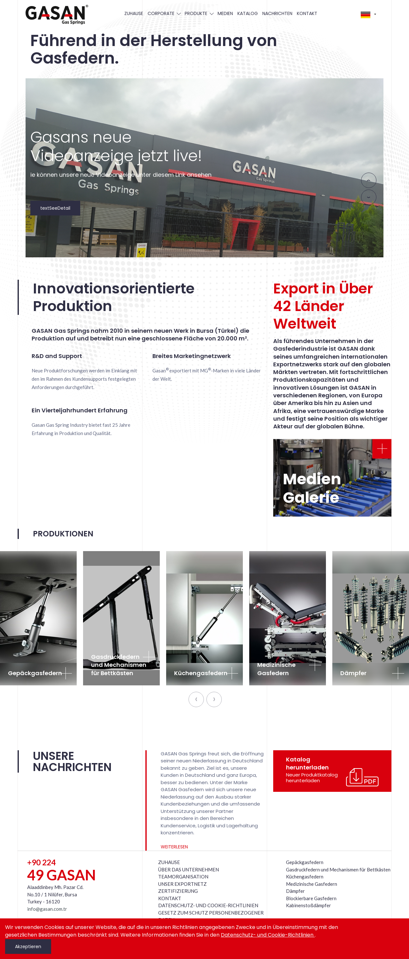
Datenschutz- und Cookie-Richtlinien (268, 935)
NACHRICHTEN (277, 13)
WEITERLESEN (174, 847)
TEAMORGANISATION (183, 876)
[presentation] (368, 180)
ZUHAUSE (133, 13)
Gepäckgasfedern (304, 862)
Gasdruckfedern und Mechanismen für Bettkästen (338, 869)
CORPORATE (164, 13)
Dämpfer (295, 891)
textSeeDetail (55, 208)
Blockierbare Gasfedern (311, 898)
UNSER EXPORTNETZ (182, 884)
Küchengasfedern (304, 876)
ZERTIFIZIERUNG (178, 891)
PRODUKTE (199, 13)
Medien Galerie (312, 488)
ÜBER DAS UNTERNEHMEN (188, 869)
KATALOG (247, 13)
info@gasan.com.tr (47, 909)
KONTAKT (307, 13)
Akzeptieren (28, 946)
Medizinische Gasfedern (311, 884)
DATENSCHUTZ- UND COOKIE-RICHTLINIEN (208, 905)
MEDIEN (225, 13)
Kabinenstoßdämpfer (308, 905)
